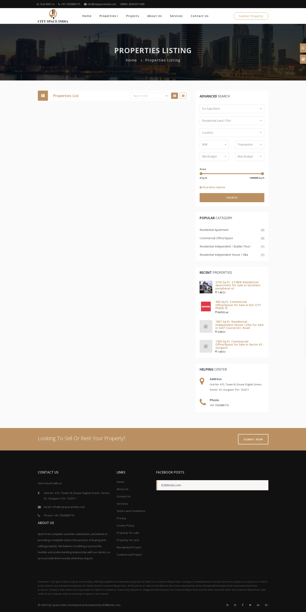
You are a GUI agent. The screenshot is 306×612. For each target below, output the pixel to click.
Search (232, 197)
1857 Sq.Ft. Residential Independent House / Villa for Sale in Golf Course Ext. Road (239, 325)
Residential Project (129, 547)
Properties (109, 16)
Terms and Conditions (131, 511)
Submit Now (253, 439)
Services (176, 16)
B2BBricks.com (171, 485)
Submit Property (251, 16)
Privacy (121, 518)
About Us (154, 16)
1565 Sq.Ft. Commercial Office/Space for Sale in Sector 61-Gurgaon (239, 344)
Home (86, 16)
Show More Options (212, 187)
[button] (232, 109)
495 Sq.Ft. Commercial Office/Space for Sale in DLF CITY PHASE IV (238, 305)
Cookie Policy (125, 525)
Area (203, 169)
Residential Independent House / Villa (224, 255)
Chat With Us (45, 4)
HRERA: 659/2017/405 (132, 4)
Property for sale (128, 533)
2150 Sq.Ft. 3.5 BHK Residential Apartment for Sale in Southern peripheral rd (237, 285)
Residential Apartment (214, 230)
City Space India (57, 605)
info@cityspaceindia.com (100, 4)
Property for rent (128, 540)
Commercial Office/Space (216, 238)
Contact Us (200, 16)
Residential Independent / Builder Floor (225, 246)
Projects (132, 16)
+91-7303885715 (69, 4)
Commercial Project (129, 554)
